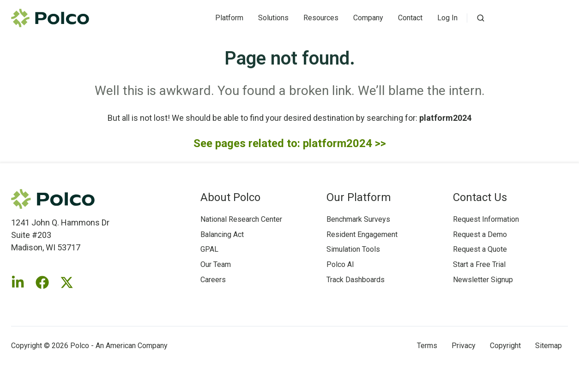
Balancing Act (222, 234)
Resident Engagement (362, 234)
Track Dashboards (355, 279)
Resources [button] (320, 17)
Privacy (464, 345)
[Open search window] (480, 18)
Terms (427, 345)
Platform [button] (229, 17)
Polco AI (340, 264)
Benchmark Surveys (358, 219)
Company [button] (368, 17)
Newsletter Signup (483, 279)
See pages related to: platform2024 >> (289, 143)
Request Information (486, 219)
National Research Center (241, 219)
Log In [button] (447, 17)
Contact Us (480, 197)
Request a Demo (480, 234)
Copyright (505, 345)
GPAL (209, 249)
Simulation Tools (353, 249)
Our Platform (358, 197)
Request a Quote (480, 249)
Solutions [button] (273, 17)
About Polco (230, 197)
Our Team (215, 264)
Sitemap (548, 345)
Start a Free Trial (479, 264)
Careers (213, 279)
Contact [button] (410, 17)
